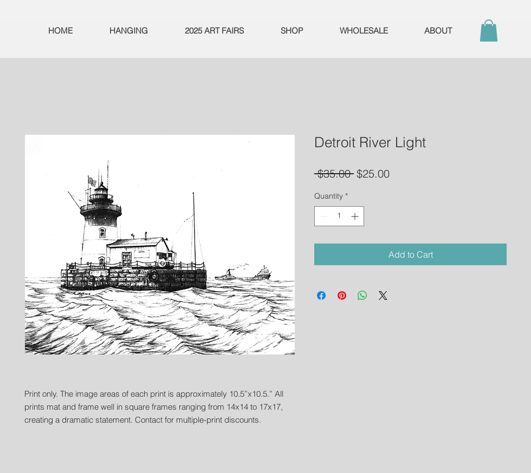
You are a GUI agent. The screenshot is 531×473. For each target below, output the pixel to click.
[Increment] (355, 216)
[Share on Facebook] (321, 295)
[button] (489, 30)
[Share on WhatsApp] (362, 295)
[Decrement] (322, 216)
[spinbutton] (339, 216)
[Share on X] (383, 295)
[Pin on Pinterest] (341, 295)
